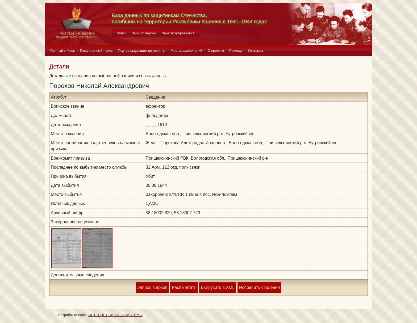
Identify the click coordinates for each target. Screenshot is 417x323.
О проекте (216, 51)
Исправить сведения (259, 287)
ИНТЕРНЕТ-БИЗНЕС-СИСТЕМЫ (115, 315)
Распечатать (184, 287)
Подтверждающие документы (141, 51)
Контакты (255, 51)
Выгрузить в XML (218, 287)
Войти (121, 33)
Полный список (62, 51)
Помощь (236, 51)
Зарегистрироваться (178, 33)
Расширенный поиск (96, 51)
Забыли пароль (144, 33)
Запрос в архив (152, 287)
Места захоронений (186, 51)
